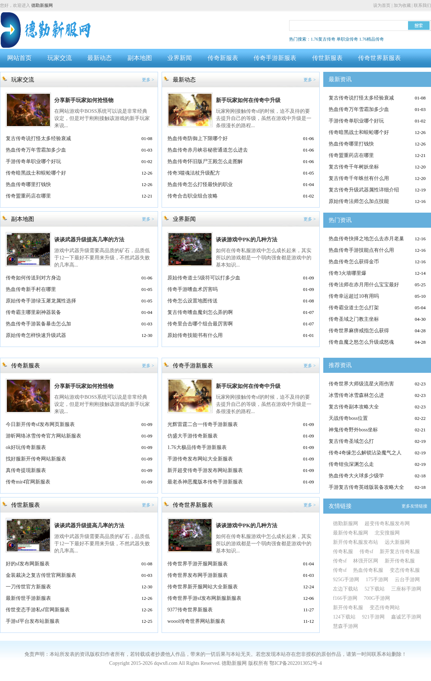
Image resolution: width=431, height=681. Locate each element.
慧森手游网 (345, 626)
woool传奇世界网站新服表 (196, 621)
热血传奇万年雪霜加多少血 (36, 150)
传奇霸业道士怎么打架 (354, 307)
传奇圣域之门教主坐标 (354, 319)
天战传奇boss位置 (348, 418)
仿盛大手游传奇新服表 (192, 436)
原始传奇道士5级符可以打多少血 (203, 278)
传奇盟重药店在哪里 (28, 196)
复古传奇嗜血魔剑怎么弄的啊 (200, 312)
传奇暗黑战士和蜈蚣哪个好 (36, 173)
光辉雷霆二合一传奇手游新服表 (202, 424)
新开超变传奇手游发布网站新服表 (205, 470)
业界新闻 (179, 58)
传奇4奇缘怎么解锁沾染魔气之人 (365, 452)
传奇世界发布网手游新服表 (197, 575)
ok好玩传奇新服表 (26, 447)
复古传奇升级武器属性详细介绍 (364, 190)
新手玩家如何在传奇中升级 (248, 100)
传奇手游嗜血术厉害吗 (192, 289)
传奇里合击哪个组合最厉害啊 (200, 323)
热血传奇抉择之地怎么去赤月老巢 (366, 238)
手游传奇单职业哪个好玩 (33, 161)
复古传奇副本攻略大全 (354, 406)
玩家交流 (59, 58)
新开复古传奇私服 (400, 551)
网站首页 (19, 58)
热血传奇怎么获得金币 (354, 261)
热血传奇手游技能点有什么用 (361, 250)
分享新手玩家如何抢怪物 (83, 100)
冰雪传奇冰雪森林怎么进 (356, 395)
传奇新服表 (223, 58)
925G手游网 (346, 579)
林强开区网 (365, 561)
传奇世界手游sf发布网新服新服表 (204, 598)
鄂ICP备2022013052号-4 (295, 663)
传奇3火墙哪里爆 (347, 273)
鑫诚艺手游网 (406, 617)
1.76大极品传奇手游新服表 (197, 447)
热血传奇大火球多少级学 (356, 475)
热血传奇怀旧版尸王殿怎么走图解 (205, 161)
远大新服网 (397, 542)
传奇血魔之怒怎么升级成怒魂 (361, 342)
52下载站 (375, 589)
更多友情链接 (414, 506)
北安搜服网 (387, 533)
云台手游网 (407, 579)
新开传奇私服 (400, 561)
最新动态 (99, 58)
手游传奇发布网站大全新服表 (200, 459)
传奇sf (366, 551)
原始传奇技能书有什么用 (195, 335)
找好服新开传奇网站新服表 (36, 459)
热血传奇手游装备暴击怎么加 (38, 323)
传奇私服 (343, 551)
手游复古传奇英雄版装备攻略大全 (366, 487)
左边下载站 (345, 589)
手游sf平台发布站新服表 (33, 621)
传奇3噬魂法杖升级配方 (193, 173)
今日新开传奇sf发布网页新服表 (40, 424)
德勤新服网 (42, 5)
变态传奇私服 (405, 570)
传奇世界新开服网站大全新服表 (202, 586)
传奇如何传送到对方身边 (33, 278)
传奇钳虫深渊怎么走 (351, 464)
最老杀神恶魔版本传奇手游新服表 (205, 482)
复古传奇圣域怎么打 (351, 441)
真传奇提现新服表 (26, 470)
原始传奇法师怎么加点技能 (359, 201)
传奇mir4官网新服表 (28, 482)
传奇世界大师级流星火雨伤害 (361, 383)
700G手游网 (377, 598)
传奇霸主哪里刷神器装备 (33, 312)
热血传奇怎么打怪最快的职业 (200, 184)
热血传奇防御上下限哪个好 (197, 138)
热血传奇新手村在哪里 (31, 289)
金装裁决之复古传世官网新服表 (41, 575)
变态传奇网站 (385, 607)
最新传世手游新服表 (28, 598)
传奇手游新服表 (275, 58)
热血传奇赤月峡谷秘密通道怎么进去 (207, 150)
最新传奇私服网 (350, 533)
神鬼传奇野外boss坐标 (353, 429)
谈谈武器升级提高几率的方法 (89, 239)
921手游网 (373, 617)
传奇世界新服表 (379, 58)
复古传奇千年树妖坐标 (354, 167)
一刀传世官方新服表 (28, 586)
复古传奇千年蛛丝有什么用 (359, 178)
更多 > (148, 79)
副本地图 (140, 58)
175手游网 (377, 579)
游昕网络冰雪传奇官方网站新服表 (43, 436)
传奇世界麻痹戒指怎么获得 (359, 330)
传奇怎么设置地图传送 (192, 301)
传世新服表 (327, 58)
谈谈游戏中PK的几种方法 (246, 239)
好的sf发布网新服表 (28, 563)
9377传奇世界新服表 (190, 609)
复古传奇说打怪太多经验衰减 (38, 138)
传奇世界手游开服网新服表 (197, 563)
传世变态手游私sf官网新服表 (38, 609)
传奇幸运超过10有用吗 (354, 296)
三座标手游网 (406, 589)
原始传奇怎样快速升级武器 (36, 335)
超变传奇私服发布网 (387, 523)
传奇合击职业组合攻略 (192, 196)
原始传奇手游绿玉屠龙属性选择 (41, 301)
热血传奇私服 (368, 570)
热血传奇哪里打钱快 (28, 184)
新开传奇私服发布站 (355, 542)
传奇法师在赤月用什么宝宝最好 (364, 284)
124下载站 (344, 617)
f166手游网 (345, 598)
